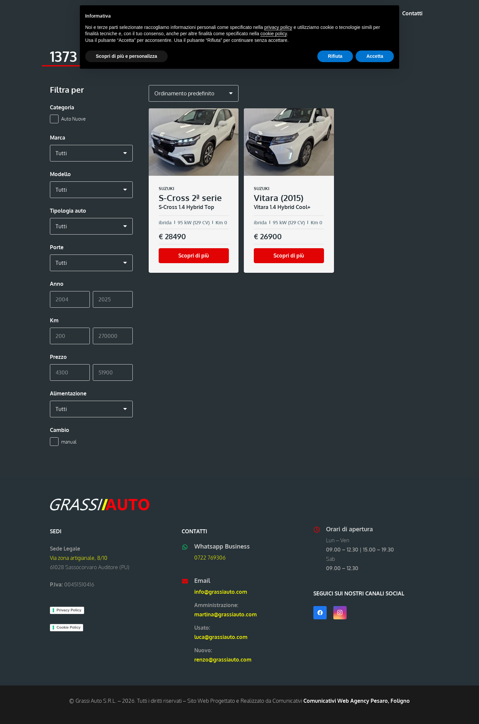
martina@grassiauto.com (225, 614)
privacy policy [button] (278, 27)
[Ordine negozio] (194, 93)
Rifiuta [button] (335, 56)
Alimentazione (68, 393)
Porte (57, 247)
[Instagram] (340, 612)
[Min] (70, 299)
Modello (60, 174)
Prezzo (58, 357)
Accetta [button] (374, 56)
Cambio (59, 430)
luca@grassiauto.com (220, 637)
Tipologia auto (68, 210)
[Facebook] (320, 612)
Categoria (62, 107)
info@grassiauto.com (220, 591)
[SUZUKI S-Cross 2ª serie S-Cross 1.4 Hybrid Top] (194, 190)
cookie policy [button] (273, 33)
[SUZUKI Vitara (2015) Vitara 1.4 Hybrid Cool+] (289, 190)
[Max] (113, 299)
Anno (57, 283)
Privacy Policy (69, 610)
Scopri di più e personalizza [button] (126, 56)
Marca (57, 137)
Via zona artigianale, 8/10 (78, 558)
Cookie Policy (68, 627)
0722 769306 (210, 557)
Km (54, 320)
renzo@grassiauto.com (222, 659)
